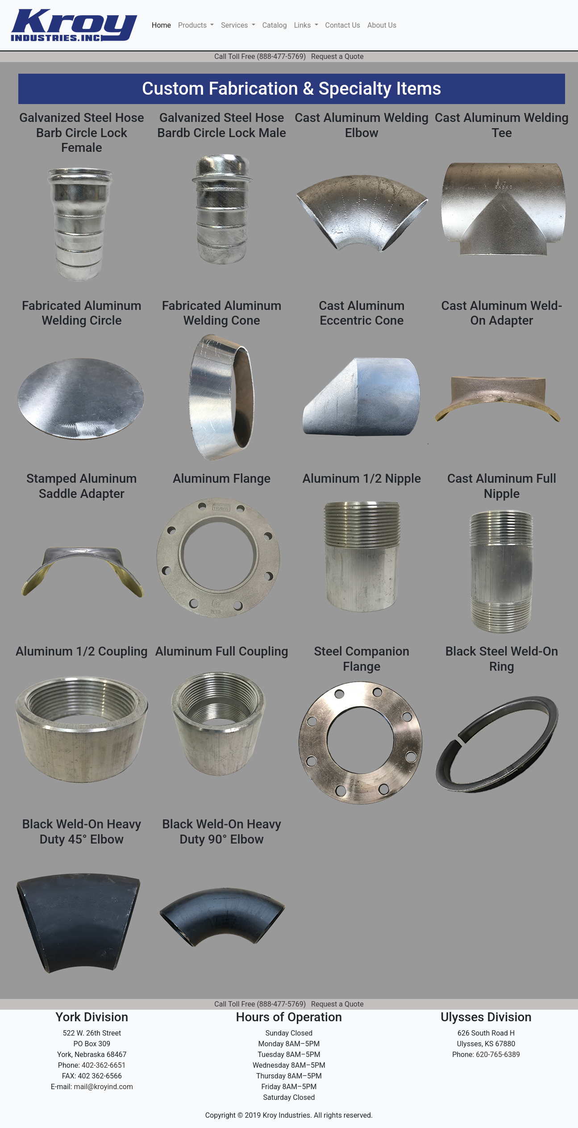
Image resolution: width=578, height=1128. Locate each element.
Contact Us (343, 25)
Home (163, 24)
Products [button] (193, 25)
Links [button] (303, 25)
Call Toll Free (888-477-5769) (260, 56)
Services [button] (235, 25)
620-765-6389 (498, 1054)
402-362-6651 (104, 1065)
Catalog (274, 25)
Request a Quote (337, 56)
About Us (381, 25)
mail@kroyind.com (103, 1086)
